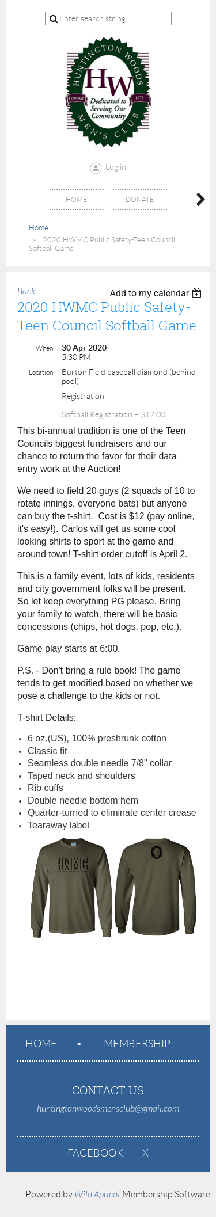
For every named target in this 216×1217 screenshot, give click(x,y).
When (44, 348)
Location (41, 372)
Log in (115, 167)
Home (38, 227)
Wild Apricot (97, 1194)
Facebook (95, 1153)
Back (26, 291)
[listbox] (156, 293)
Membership (137, 1043)
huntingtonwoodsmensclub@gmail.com (108, 1109)
